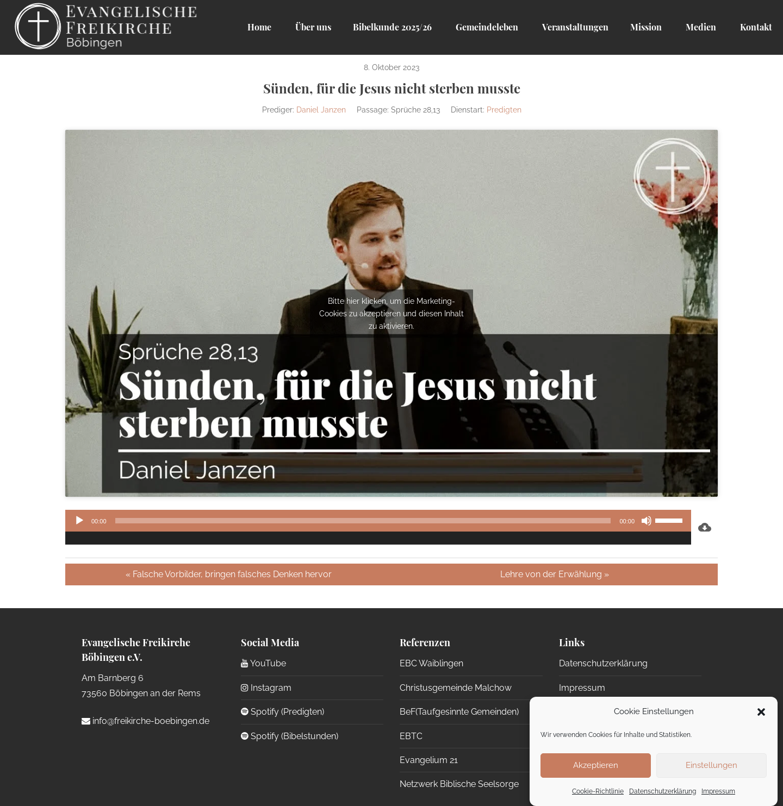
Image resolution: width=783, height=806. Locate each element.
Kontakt (755, 27)
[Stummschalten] (646, 520)
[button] (761, 712)
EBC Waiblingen (431, 663)
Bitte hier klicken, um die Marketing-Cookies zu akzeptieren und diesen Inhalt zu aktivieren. (391, 313)
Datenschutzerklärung (662, 791)
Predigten (504, 109)
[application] (378, 527)
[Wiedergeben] (79, 520)
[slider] (363, 520)
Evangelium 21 (429, 760)
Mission (646, 27)
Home (259, 27)
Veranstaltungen (574, 27)
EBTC (411, 736)
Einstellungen (711, 765)
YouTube (263, 663)
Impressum (718, 791)
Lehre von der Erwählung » (554, 574)
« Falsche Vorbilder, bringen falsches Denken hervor (229, 574)
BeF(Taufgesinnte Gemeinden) (459, 712)
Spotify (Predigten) (282, 712)
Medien (699, 27)
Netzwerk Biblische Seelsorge (459, 784)
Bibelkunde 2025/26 (392, 27)
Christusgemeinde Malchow (456, 688)
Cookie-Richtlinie (598, 791)
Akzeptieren (595, 765)
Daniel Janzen (321, 109)
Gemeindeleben (485, 27)
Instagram (266, 688)
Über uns (312, 27)
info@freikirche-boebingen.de (145, 721)
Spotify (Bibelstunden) (289, 736)
